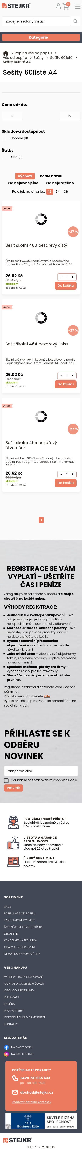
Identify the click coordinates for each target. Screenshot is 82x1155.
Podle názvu (51, 176)
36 (66, 191)
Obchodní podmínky (19, 990)
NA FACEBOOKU (22, 1047)
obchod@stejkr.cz (36, 1092)
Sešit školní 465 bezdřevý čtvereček (31, 445)
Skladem (19, 138)
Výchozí (25, 176)
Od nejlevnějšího (23, 183)
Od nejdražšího (60, 183)
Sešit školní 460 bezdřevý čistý (36, 245)
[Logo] (16, 6)
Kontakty (11, 1024)
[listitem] (49, 864)
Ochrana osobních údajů (24, 984)
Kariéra (9, 1004)
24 (58, 191)
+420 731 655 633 (35, 1078)
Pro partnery (14, 1010)
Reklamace (12, 997)
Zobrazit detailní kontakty (31, 1102)
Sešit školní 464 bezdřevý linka (37, 344)
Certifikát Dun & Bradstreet (24, 1017)
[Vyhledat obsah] (75, 21)
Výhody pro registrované (23, 977)
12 (49, 191)
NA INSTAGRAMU (22, 1054)
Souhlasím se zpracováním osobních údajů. (44, 780)
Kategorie (54, 37)
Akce (17, 157)
